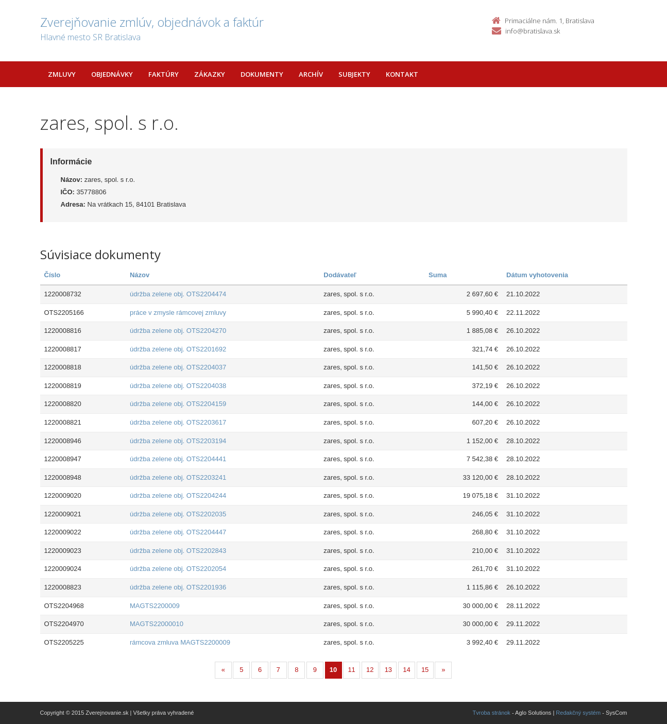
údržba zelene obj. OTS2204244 (178, 495)
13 (388, 670)
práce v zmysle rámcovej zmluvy (178, 312)
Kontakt (402, 74)
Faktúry (163, 74)
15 (425, 670)
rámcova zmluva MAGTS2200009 (180, 642)
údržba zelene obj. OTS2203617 (178, 422)
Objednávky (112, 74)
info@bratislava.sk (532, 31)
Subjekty (354, 74)
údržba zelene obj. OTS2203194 (178, 441)
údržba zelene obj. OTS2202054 (178, 569)
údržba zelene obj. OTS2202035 (178, 514)
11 (351, 670)
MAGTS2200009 (155, 606)
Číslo (52, 275)
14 (406, 670)
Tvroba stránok (491, 713)
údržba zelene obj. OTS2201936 (178, 587)
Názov (139, 275)
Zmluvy (62, 74)
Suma (438, 275)
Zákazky (209, 74)
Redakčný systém (578, 713)
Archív (311, 74)
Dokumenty (262, 74)
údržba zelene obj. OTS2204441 (178, 459)
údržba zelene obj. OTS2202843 (178, 550)
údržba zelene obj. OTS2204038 (178, 386)
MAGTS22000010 (156, 624)
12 (369, 670)
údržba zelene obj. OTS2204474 (178, 294)
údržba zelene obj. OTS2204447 (178, 532)
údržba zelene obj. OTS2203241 (178, 477)
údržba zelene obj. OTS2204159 (178, 404)
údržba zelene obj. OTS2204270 (178, 330)
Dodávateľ (339, 275)
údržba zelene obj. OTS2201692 (178, 349)
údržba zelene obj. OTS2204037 (178, 367)
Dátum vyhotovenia (537, 275)
